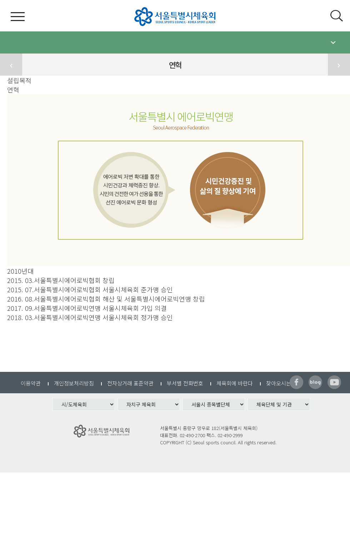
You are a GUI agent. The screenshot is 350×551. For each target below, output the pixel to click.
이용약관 (31, 383)
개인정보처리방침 (74, 383)
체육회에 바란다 (234, 383)
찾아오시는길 (281, 383)
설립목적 (19, 80)
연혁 (13, 89)
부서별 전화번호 (185, 383)
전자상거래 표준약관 (130, 383)
